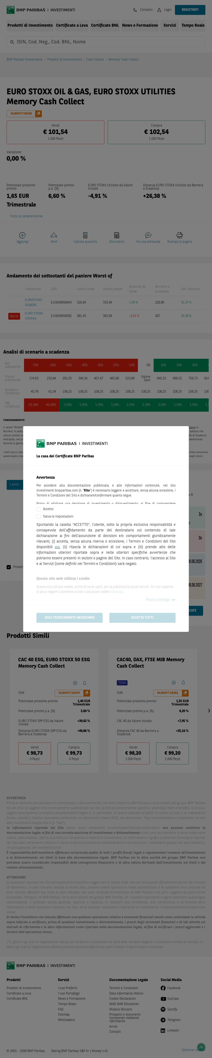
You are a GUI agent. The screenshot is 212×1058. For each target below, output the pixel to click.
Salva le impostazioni (58, 516)
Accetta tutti (142, 617)
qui (57, 547)
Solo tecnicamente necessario (70, 617)
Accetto (48, 509)
